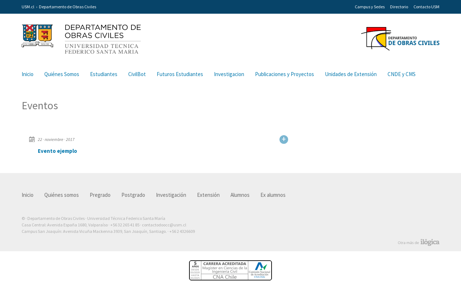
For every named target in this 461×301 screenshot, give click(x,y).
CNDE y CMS (402, 74)
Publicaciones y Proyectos (284, 74)
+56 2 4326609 (182, 231)
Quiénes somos (61, 194)
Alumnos (240, 194)
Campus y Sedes (370, 6)
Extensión (208, 194)
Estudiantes (103, 74)
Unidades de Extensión (351, 74)
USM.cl (28, 6)
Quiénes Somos (61, 74)
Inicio (27, 74)
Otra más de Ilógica (418, 242)
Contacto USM (426, 6)
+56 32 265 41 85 (124, 224)
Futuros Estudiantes (180, 74)
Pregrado (100, 194)
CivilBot (137, 74)
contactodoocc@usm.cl (164, 224)
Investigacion (229, 74)
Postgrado (133, 194)
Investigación (171, 194)
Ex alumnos (273, 194)
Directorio (399, 6)
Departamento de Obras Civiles (67, 6)
